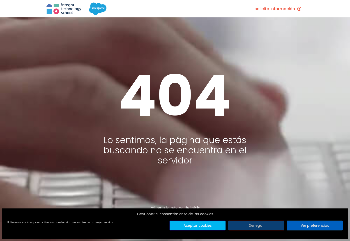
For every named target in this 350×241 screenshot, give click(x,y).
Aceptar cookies (198, 225)
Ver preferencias (315, 225)
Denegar (256, 225)
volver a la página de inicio (175, 207)
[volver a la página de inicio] (175, 194)
